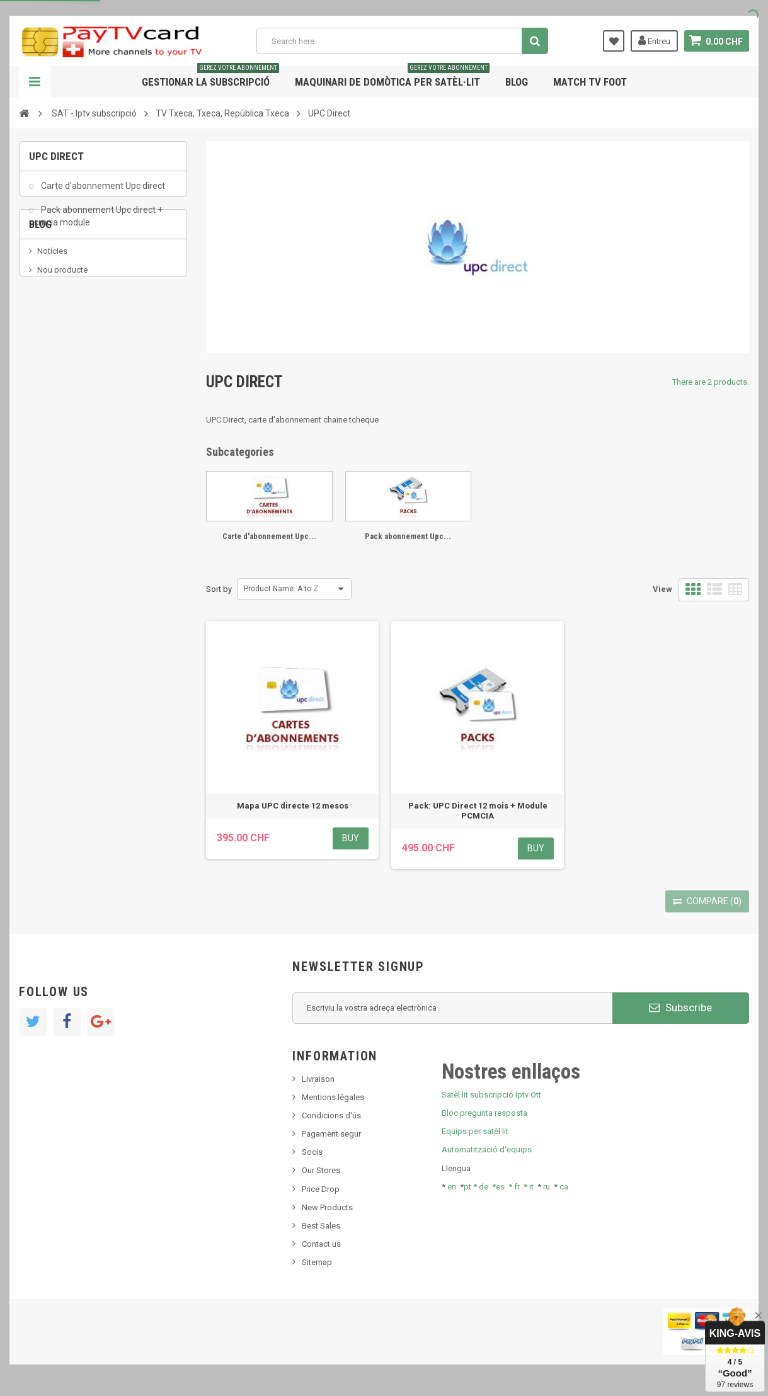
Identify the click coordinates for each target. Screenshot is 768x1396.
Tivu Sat (51, 389)
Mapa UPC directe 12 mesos (292, 805)
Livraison (318, 1079)
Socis (312, 1152)
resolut (49, 407)
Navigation (34, 82)
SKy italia (53, 351)
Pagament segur (331, 1133)
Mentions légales (333, 1097)
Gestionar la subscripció (210, 77)
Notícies (52, 313)
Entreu (654, 40)
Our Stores (321, 1170)
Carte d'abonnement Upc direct (102, 193)
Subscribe (680, 1007)
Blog (516, 82)
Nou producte (62, 332)
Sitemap (317, 1262)
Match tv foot (590, 82)
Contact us (321, 1244)
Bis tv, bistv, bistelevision (82, 370)
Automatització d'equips (487, 1149)
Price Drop (321, 1189)
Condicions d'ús (331, 1115)
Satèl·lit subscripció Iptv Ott (491, 1094)
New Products (327, 1207)
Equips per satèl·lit (475, 1131)
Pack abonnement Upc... (408, 536)
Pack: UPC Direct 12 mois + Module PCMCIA (477, 810)
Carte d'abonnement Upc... (269, 536)
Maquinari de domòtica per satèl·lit (392, 77)
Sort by (219, 589)
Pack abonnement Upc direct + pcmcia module (96, 223)
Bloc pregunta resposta (484, 1113)
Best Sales (321, 1225)
